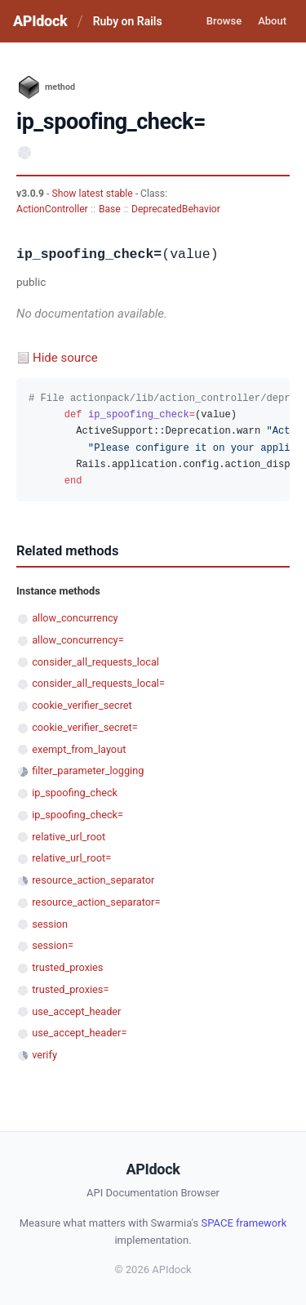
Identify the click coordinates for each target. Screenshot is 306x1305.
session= (52, 945)
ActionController (52, 209)
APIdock (40, 20)
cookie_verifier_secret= (85, 727)
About (272, 21)
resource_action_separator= (96, 902)
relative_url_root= (71, 858)
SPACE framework (243, 1223)
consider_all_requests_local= (98, 683)
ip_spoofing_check (75, 792)
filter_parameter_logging (88, 770)
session (50, 924)
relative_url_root (68, 837)
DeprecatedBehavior (175, 209)
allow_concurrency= (77, 640)
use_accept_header (76, 1011)
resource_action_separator (93, 880)
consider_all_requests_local (95, 662)
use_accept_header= (79, 1033)
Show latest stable (93, 193)
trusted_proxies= (70, 989)
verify (44, 1055)
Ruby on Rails (127, 21)
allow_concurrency (75, 618)
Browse (224, 21)
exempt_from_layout (79, 749)
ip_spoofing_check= (77, 814)
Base (110, 209)
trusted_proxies (67, 967)
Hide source (65, 357)
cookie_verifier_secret (82, 705)
